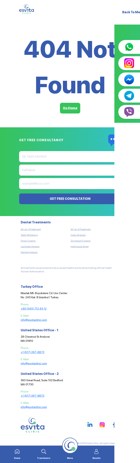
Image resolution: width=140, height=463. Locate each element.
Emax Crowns (28, 240)
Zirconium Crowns (81, 240)
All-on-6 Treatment (81, 229)
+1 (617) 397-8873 (32, 352)
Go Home (70, 108)
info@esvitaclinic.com (34, 319)
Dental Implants (29, 252)
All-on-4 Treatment (31, 229)
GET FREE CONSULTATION (70, 199)
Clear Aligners (78, 235)
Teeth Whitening (29, 235)
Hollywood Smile (80, 246)
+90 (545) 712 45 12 (34, 308)
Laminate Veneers (30, 246)
